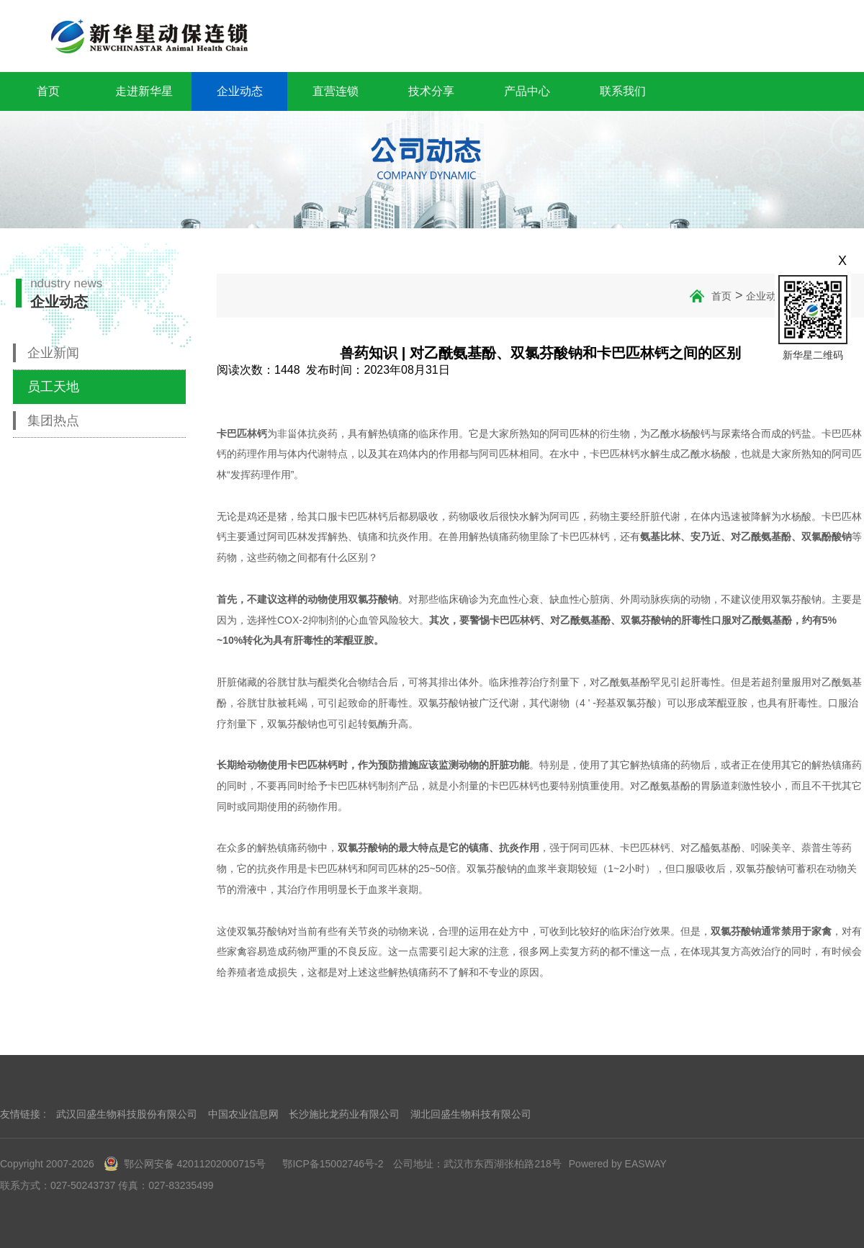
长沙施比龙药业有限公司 (344, 1114)
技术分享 (431, 91)
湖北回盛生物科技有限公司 (470, 1114)
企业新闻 (53, 353)
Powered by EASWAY (618, 1164)
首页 (48, 91)
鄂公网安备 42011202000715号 (185, 1164)
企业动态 (240, 91)
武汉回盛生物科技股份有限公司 (126, 1114)
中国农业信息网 (243, 1114)
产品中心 (527, 91)
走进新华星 (144, 91)
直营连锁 (335, 91)
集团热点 (53, 420)
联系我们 (623, 91)
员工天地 (53, 387)
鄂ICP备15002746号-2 (332, 1164)
